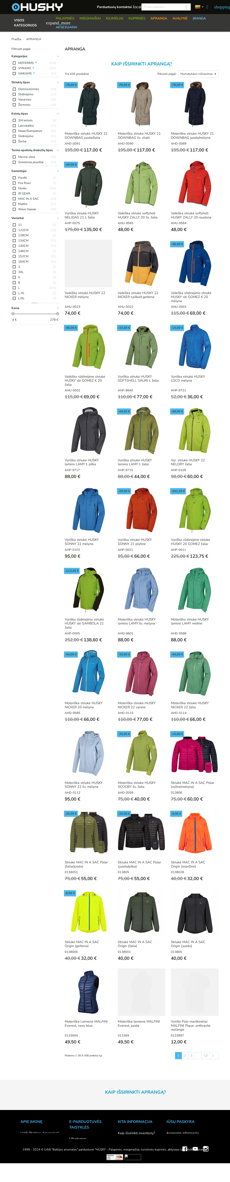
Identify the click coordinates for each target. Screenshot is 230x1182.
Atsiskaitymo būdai (83, 1143)
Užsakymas (77, 1138)
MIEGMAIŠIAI (90, 18)
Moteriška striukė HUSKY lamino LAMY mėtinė (190, 621)
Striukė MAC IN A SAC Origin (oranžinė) (188, 864)
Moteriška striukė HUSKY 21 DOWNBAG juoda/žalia (86, 135)
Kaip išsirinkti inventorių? (136, 1133)
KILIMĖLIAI (114, 18)
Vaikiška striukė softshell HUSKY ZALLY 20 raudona (191, 215)
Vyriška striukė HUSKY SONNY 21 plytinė (135, 541)
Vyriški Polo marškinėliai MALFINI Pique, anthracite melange (190, 1025)
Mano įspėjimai (177, 1163)
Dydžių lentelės (129, 1158)
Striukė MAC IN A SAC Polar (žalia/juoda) (86, 864)
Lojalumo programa (132, 1173)
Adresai (172, 1153)
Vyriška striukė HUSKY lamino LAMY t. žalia (135, 462)
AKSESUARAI (66, 27)
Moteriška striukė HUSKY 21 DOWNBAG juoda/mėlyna (192, 135)
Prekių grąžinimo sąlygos (88, 1154)
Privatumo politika (82, 1159)
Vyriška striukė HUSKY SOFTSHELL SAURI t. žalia (138, 378)
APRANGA (158, 18)
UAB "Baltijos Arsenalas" (39, 1133)
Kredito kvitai (176, 1148)
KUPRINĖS (137, 18)
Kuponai (172, 1158)
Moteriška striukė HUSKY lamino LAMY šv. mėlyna (137, 621)
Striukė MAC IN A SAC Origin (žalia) (135, 944)
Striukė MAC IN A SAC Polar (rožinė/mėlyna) (192, 784)
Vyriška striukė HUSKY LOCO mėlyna (188, 378)
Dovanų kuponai (130, 1178)
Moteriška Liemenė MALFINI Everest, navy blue (86, 1023)
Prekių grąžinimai (179, 1138)
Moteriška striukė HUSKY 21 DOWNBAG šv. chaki (139, 135)
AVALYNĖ (180, 18)
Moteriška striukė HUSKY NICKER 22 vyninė (137, 705)
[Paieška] (166, 7)
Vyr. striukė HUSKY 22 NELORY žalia (188, 462)
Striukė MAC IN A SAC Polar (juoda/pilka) (139, 864)
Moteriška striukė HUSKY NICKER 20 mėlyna (84, 705)
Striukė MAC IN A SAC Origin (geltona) (82, 944)
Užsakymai (174, 1143)
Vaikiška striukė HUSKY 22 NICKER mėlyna (85, 295)
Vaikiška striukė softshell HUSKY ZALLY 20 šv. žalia (138, 215)
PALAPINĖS (65, 18)
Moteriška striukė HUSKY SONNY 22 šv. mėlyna (84, 784)
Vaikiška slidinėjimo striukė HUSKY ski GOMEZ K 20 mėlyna (191, 297)
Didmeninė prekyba (35, 1148)
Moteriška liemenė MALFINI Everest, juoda (139, 1023)
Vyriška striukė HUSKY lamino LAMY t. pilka (82, 462)
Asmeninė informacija (182, 1133)
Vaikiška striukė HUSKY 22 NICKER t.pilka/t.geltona (138, 295)
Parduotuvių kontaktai (117, 7)
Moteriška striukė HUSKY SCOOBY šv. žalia (137, 784)
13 (206, 1056)
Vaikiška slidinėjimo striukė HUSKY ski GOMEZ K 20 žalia (85, 380)
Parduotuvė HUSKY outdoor (41, 1143)
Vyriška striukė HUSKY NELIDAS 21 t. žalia (82, 215)
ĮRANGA (199, 18)
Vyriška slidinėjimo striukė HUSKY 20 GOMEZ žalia (190, 541)
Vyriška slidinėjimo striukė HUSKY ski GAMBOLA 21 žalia (84, 623)
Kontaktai (27, 1138)
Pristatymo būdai (82, 1149)
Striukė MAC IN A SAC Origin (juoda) (188, 944)
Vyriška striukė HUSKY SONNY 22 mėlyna (82, 541)
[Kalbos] (199, 7)
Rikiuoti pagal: (167, 74)
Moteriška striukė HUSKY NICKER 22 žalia (190, 705)
